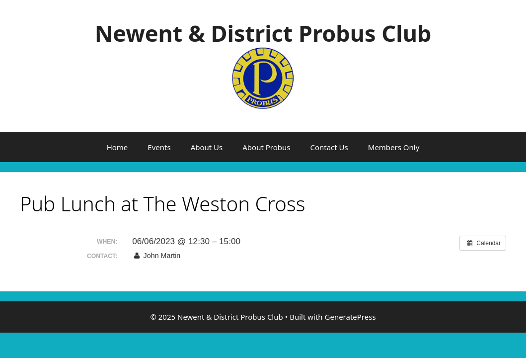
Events (159, 147)
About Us (207, 147)
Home (117, 147)
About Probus (266, 147)
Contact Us (329, 147)
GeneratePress (350, 317)
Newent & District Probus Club (263, 33)
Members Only (394, 147)
